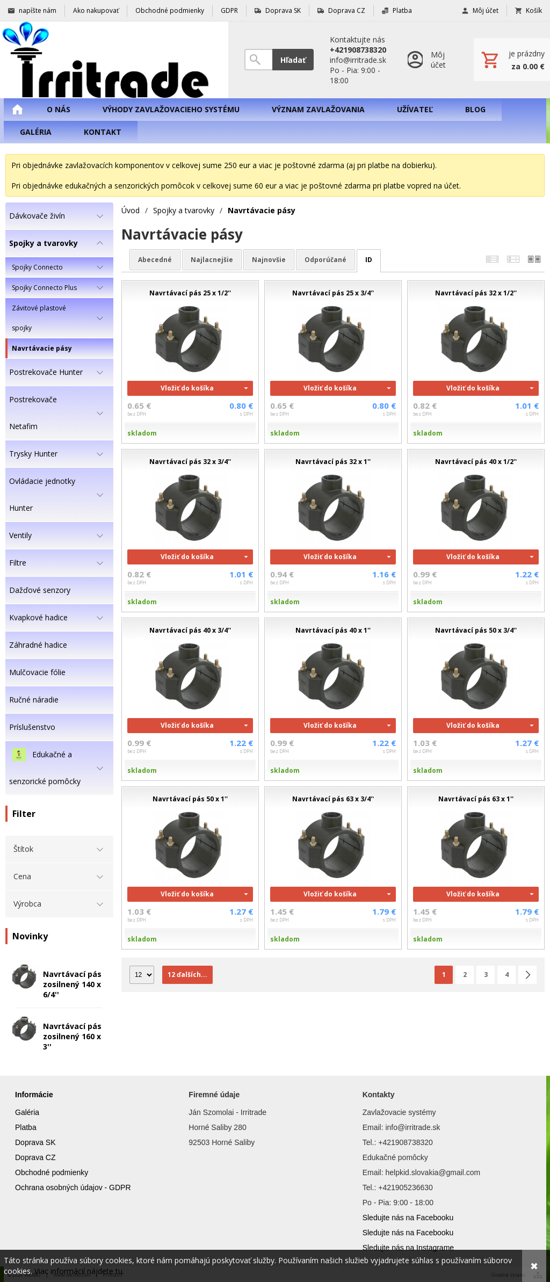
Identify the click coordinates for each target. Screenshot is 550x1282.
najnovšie (269, 259)
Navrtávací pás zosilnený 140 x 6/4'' (72, 984)
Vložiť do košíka (187, 388)
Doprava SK (35, 1142)
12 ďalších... (187, 974)
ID (368, 259)
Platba (26, 1127)
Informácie (34, 1094)
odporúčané (325, 259)
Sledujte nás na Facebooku (408, 1217)
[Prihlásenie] (430, 59)
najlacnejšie (212, 259)
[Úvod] (114, 59)
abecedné (155, 259)
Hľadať (293, 60)
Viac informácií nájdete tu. (79, 1271)
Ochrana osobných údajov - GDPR (73, 1187)
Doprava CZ (35, 1157)
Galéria (27, 1112)
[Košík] (512, 59)
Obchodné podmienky (51, 1172)
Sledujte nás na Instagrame (408, 1247)
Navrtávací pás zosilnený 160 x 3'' (72, 1036)
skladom (142, 433)
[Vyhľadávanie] (258, 59)
